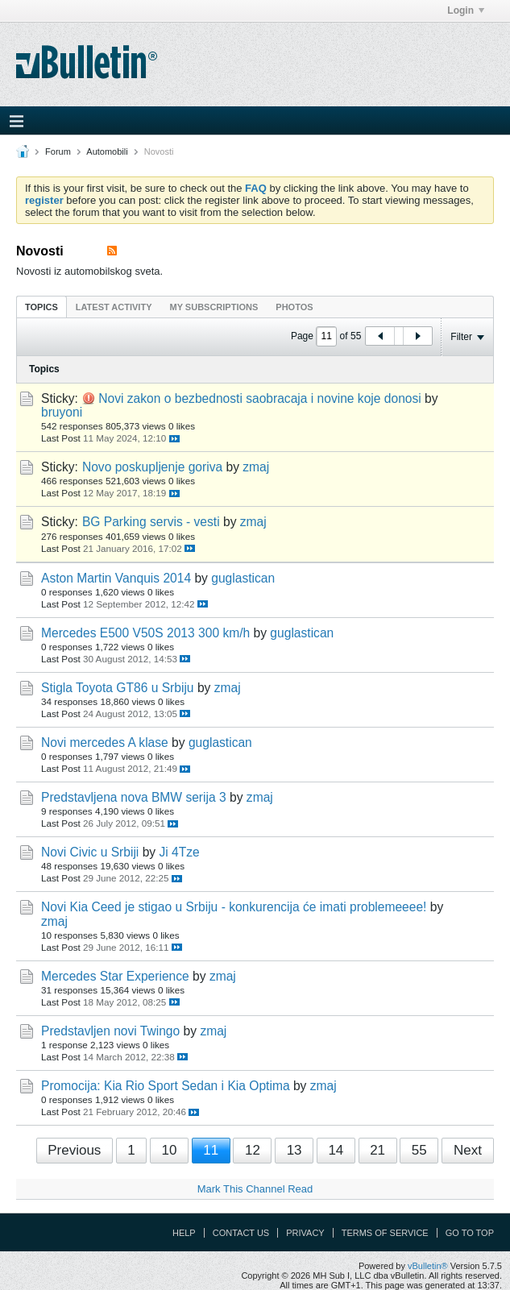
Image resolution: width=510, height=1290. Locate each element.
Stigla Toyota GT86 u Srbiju (117, 688)
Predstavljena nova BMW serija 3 (133, 797)
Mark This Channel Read (255, 1189)
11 (210, 1150)
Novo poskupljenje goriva (152, 467)
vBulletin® (428, 1266)
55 (419, 1150)
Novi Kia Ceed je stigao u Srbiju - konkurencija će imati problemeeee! (233, 907)
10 (168, 1150)
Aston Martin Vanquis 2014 (116, 578)
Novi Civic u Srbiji (90, 852)
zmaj (256, 467)
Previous (74, 1150)
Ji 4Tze (179, 852)
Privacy (305, 1233)
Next (468, 1150)
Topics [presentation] (41, 307)
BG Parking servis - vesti (151, 522)
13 (294, 1150)
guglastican (243, 578)
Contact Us (241, 1233)
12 (252, 1150)
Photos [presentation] (294, 307)
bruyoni (61, 412)
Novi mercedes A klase (104, 742)
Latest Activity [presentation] (114, 307)
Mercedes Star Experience (115, 976)
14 (335, 1150)
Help (184, 1233)
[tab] (41, 306)
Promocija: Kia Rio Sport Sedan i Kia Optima (165, 1086)
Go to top (470, 1233)
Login (465, 10)
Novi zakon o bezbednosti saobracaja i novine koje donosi (259, 398)
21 (377, 1150)
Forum (58, 151)
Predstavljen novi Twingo (110, 1031)
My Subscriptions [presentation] (214, 307)
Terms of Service (385, 1233)
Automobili (106, 151)
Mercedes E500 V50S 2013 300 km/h (145, 633)
